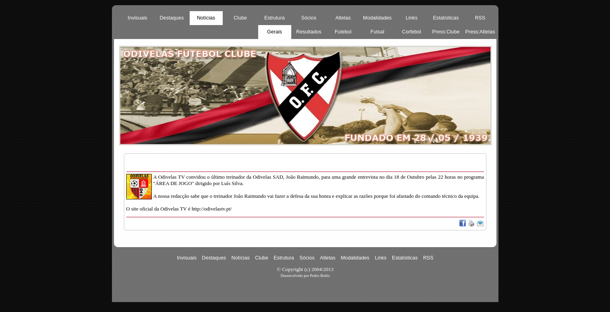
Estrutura (274, 18)
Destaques (172, 18)
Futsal (377, 32)
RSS (480, 18)
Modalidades (377, 18)
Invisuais (137, 18)
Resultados (308, 32)
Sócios (308, 18)
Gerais (274, 32)
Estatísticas (446, 18)
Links (412, 18)
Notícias (206, 18)
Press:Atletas (480, 32)
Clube (240, 18)
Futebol (343, 32)
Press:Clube (446, 32)
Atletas (343, 18)
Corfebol (411, 32)
